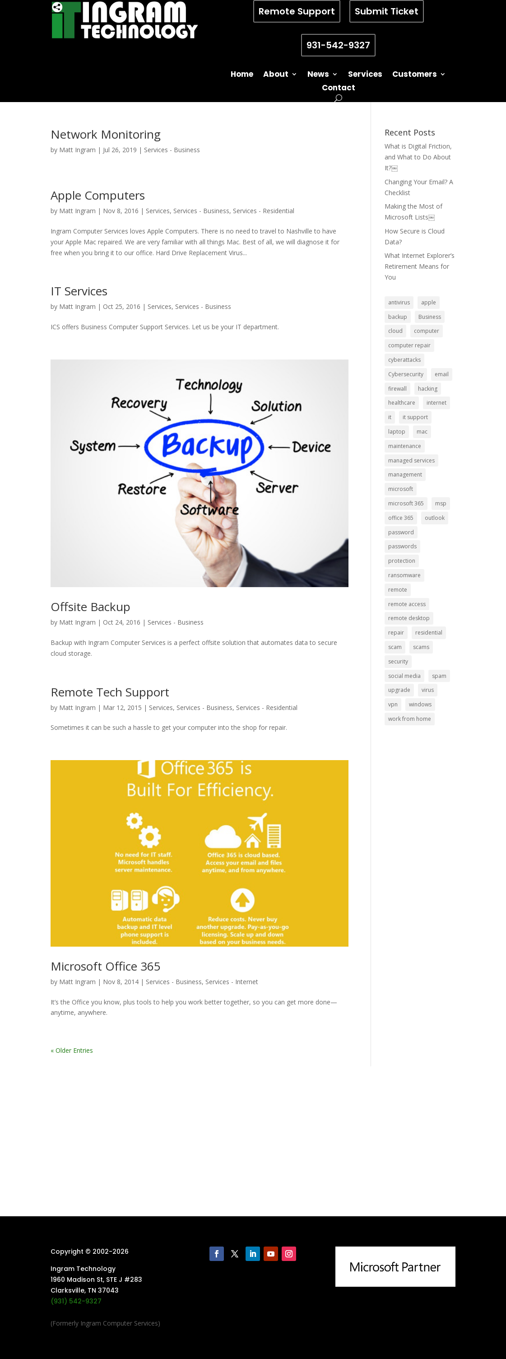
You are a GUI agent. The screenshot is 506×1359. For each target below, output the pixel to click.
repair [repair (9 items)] (396, 632)
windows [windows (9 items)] (420, 704)
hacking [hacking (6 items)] (427, 388)
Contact (338, 88)
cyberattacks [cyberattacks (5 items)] (404, 360)
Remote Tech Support (110, 692)
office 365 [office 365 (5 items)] (400, 518)
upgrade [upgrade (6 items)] (399, 690)
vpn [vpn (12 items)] (393, 704)
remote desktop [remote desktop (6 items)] (409, 618)
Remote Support (297, 11)
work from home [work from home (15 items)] (409, 719)
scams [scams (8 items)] (421, 647)
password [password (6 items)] (401, 532)
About (275, 75)
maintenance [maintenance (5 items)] (404, 446)
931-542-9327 (338, 45)
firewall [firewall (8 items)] (397, 388)
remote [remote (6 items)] (397, 589)
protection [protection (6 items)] (401, 561)
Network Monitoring (106, 134)
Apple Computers (98, 195)
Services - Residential (263, 210)
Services (365, 75)
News (318, 75)
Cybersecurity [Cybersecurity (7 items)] (405, 374)
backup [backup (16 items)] (397, 317)
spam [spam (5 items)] (439, 676)
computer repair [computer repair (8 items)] (409, 345)
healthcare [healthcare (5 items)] (401, 402)
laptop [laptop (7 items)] (396, 431)
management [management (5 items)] (405, 474)
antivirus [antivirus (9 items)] (399, 302)
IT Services (79, 291)
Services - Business (172, 149)
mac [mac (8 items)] (422, 431)
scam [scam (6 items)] (395, 647)
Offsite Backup (90, 606)
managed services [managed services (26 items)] (411, 460)
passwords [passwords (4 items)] (402, 546)
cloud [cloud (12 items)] (395, 331)
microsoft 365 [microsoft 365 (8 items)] (406, 503)
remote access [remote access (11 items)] (407, 604)
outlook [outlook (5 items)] (435, 518)
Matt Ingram (77, 149)
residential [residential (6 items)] (428, 632)
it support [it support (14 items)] (415, 417)
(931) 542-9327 (76, 1301)
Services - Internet (231, 981)
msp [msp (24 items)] (440, 503)
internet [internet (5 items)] (436, 402)
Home (242, 75)
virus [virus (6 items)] (428, 690)
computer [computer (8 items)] (426, 331)
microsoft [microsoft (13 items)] (400, 489)
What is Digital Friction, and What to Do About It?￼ (418, 157)
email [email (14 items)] (442, 374)
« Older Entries (72, 1050)
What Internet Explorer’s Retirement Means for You (420, 266)
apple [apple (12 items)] (428, 302)
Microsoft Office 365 (106, 966)
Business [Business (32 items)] (429, 317)
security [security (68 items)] (398, 661)
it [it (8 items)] (389, 417)
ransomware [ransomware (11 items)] (404, 575)
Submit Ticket (386, 11)
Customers (414, 75)
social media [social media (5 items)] (404, 676)
